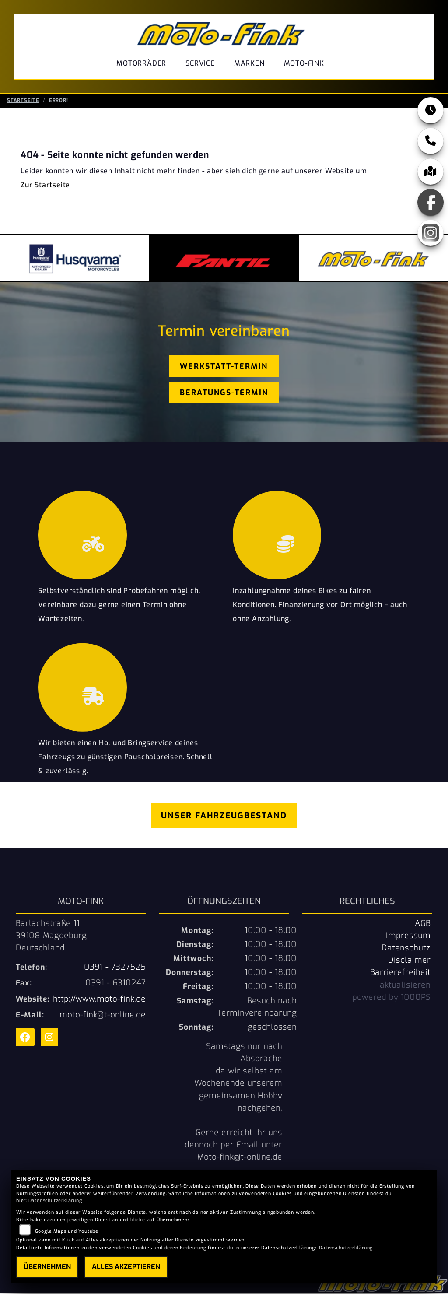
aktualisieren (405, 986)
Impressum (408, 936)
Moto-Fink (304, 63)
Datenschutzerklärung (55, 1200)
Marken (249, 63)
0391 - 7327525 (115, 968)
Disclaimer (409, 961)
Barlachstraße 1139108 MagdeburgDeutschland (51, 936)
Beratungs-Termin (224, 393)
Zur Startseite (45, 185)
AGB (422, 924)
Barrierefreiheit (400, 973)
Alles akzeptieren (126, 1266)
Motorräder (141, 63)
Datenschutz (406, 948)
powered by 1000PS (391, 998)
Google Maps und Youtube (66, 1231)
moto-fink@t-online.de (103, 1015)
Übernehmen (47, 1266)
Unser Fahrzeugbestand (224, 816)
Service (200, 63)
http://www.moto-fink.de (99, 1000)
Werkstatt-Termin (224, 367)
